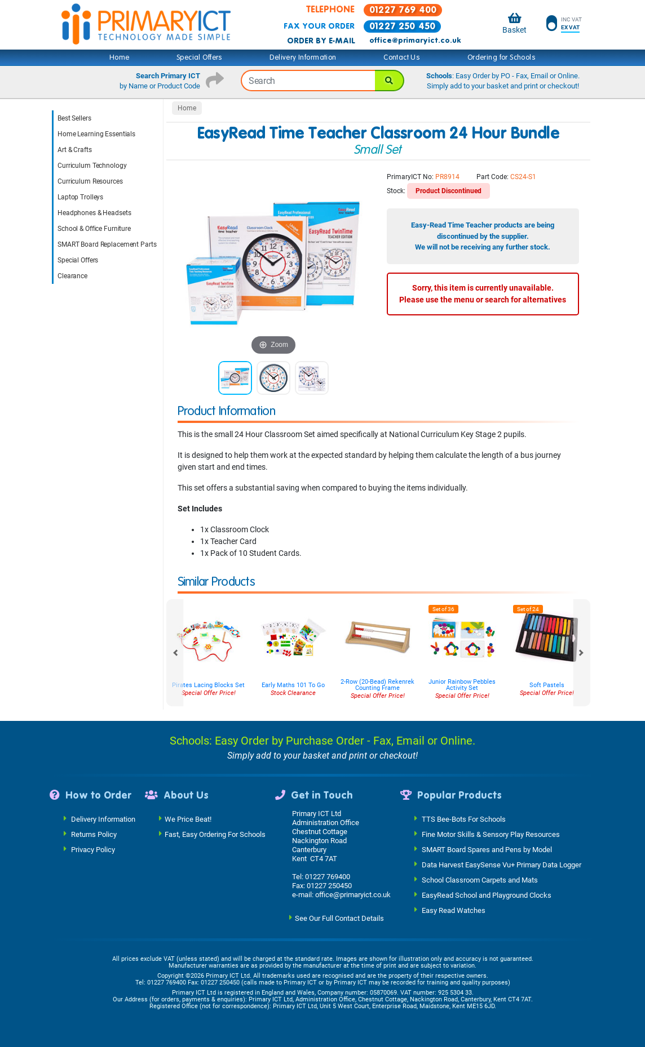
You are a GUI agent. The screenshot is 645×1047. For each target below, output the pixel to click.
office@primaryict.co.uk (415, 40)
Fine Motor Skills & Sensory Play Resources (491, 834)
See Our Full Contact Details (339, 918)
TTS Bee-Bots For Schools (464, 819)
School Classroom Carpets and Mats (480, 880)
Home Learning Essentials (96, 134)
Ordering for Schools (501, 57)
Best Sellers (74, 118)
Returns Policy (94, 834)
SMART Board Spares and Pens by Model (487, 849)
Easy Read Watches (453, 910)
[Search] (389, 80)
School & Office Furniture (94, 229)
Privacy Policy (93, 849)
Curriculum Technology (92, 166)
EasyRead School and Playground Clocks (486, 895)
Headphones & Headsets (94, 213)
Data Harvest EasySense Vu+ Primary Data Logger (501, 865)
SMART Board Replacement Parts (107, 244)
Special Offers (199, 57)
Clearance (72, 276)
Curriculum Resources (90, 181)
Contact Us (401, 57)
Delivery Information (303, 57)
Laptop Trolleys (80, 197)
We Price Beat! (188, 819)
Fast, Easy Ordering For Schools (215, 834)
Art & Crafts (75, 150)
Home (119, 57)
